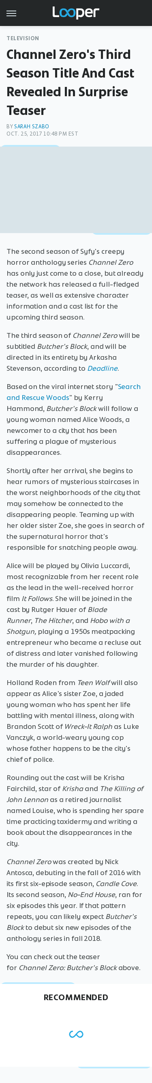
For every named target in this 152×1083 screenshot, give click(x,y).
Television (22, 38)
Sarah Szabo (31, 126)
